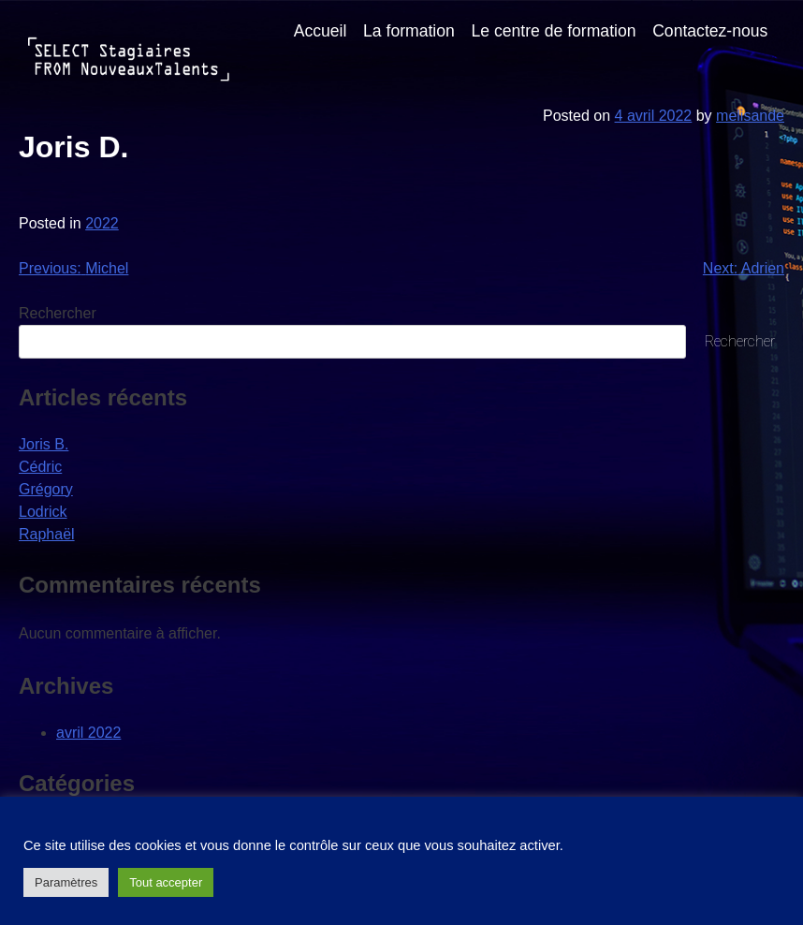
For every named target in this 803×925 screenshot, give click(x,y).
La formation (409, 31)
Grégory (46, 489)
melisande (750, 116)
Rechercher (57, 313)
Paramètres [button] (66, 882)
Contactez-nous (709, 31)
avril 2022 (88, 733)
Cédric (40, 467)
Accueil (320, 31)
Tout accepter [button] (165, 882)
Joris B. (43, 444)
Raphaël (47, 534)
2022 (102, 223)
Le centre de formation (553, 31)
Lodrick (43, 512)
